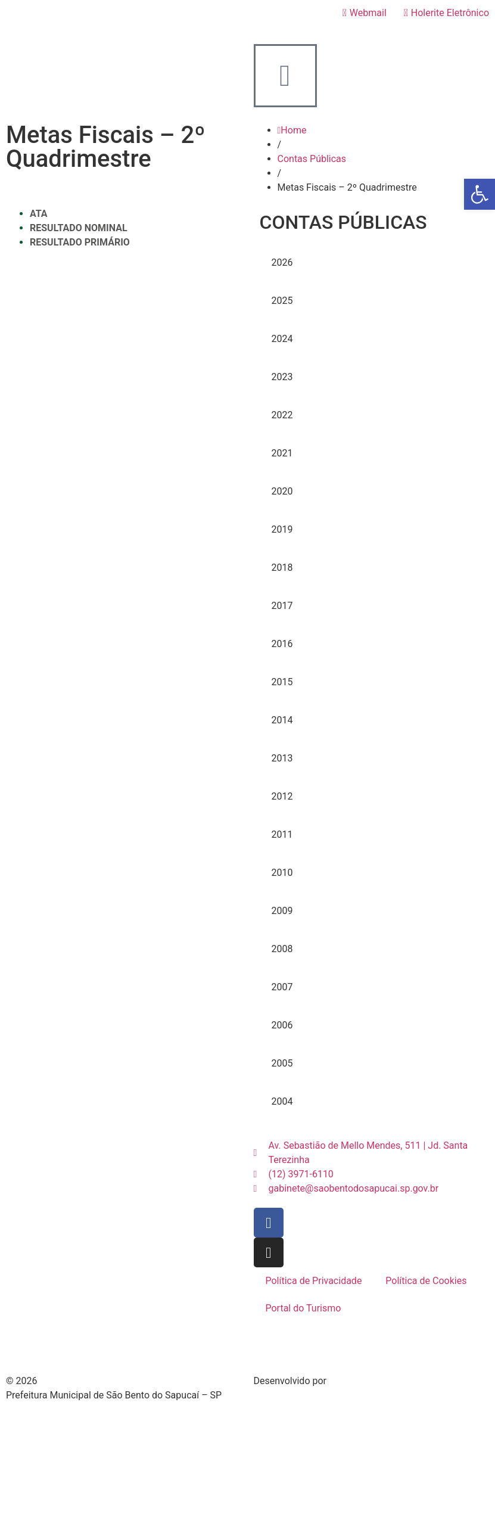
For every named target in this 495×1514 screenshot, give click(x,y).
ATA (39, 213)
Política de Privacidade (314, 1280)
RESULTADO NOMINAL (78, 228)
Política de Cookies (425, 1280)
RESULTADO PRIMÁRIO (80, 242)
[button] (479, 194)
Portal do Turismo (303, 1308)
